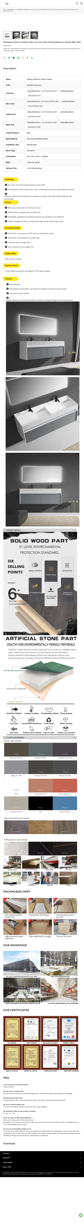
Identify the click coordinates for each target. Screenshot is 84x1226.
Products (6, 1193)
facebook (4, 97)
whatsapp (18, 97)
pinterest (23, 97)
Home (5, 9)
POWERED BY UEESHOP (44, 1214)
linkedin (32, 97)
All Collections (12, 9)
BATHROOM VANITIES (23, 9)
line (9, 97)
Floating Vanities (34, 9)
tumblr (27, 97)
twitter (14, 97)
